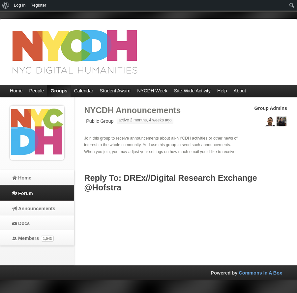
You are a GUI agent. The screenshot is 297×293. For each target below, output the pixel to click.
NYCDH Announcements (132, 110)
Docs (24, 223)
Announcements (36, 208)
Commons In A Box (260, 273)
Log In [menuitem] (20, 5)
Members (36, 239)
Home (24, 177)
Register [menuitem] (38, 5)
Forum (25, 193)
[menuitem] (6, 5)
